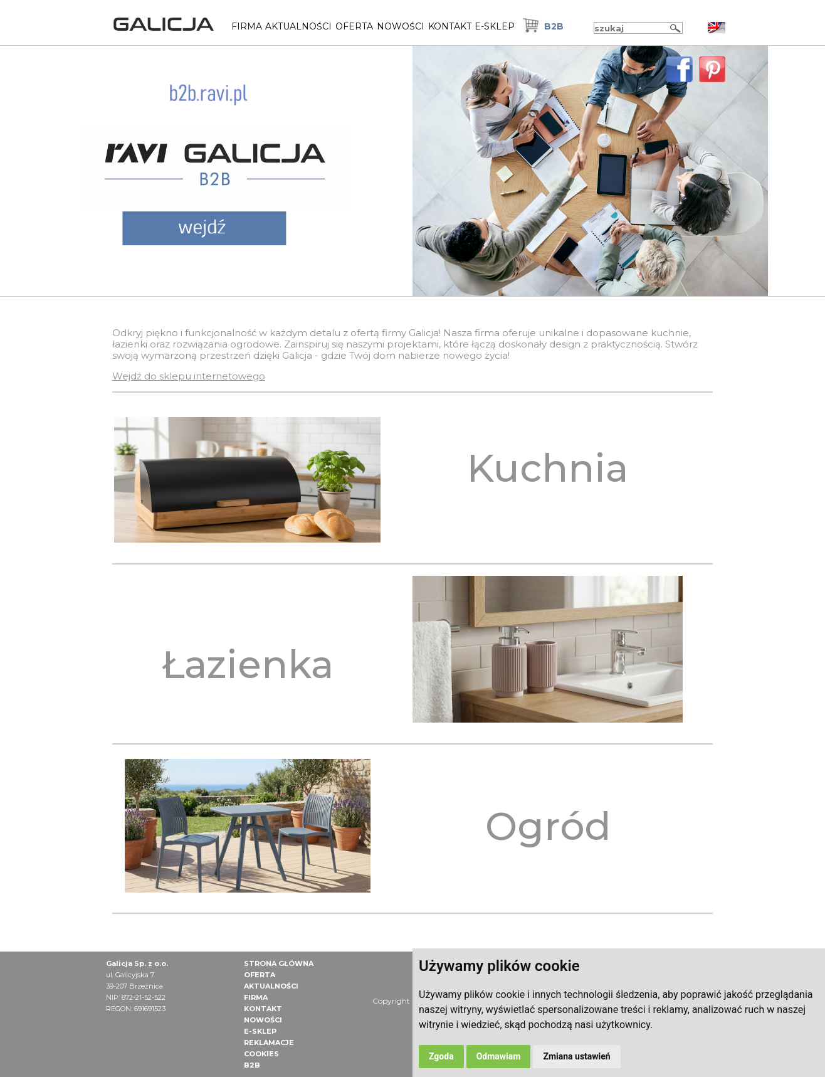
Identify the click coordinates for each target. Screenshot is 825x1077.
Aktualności (298, 26)
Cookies (261, 1053)
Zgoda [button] (441, 1056)
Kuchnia (547, 468)
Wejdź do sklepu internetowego (188, 376)
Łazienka (248, 664)
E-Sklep (495, 26)
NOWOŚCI (400, 26)
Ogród (548, 826)
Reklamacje (269, 1042)
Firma (246, 26)
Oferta (354, 26)
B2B (554, 26)
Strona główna (278, 963)
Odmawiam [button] (498, 1056)
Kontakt (449, 26)
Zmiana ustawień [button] (576, 1056)
